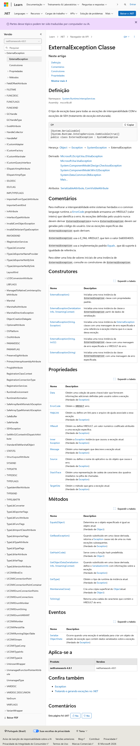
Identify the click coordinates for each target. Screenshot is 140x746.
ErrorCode (78, 211)
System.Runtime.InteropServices (78, 98)
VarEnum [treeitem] (11, 698)
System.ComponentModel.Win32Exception (85, 170)
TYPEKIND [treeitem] (12, 493)
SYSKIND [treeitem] (11, 463)
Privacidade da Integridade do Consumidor (24, 743)
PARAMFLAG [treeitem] (13, 349)
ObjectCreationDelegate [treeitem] (19, 318)
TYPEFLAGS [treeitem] (13, 481)
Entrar (133, 4)
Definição (56, 62)
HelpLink (54, 412)
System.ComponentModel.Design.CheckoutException (91, 165)
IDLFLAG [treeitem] (11, 187)
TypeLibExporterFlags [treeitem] (17, 511)
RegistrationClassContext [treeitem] (19, 373)
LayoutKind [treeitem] (12, 272)
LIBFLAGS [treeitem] (12, 284)
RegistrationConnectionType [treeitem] (21, 379)
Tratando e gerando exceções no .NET (76, 691)
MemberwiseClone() (60, 589)
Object (63, 147)
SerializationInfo (100, 565)
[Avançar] (117, 4)
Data (52, 392)
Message (54, 449)
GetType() (55, 579)
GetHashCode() (58, 552)
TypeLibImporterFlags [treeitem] (18, 536)
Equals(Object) (57, 522)
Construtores (58, 71)
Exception (77, 147)
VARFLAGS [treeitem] (12, 704)
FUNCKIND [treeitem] (12, 107)
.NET (62, 36)
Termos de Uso (60, 743)
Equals (111, 245)
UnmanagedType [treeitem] (15, 680)
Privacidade (109, 738)
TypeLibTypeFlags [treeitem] (15, 548)
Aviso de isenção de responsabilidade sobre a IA (27, 738)
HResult (54, 426)
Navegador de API (79, 36)
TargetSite (55, 485)
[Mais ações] (134, 37)
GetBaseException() (60, 535)
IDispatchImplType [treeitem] (16, 174)
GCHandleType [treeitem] (14, 119)
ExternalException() (59, 294)
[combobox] (23, 41)
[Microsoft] (6, 4)
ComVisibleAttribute (96, 188)
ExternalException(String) (62, 352)
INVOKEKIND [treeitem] (13, 235)
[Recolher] (40, 34)
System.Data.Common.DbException (80, 174)
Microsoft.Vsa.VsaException (76, 160)
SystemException (97, 147)
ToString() (55, 598)
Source (53, 459)
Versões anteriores (65, 738)
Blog (80, 738)
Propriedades (58, 75)
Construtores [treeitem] (16, 65)
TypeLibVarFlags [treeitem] (15, 560)
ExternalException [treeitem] (18, 59)
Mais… (64, 179)
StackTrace (55, 472)
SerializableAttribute (72, 188)
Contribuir (94, 738)
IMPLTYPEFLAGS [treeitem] (15, 193)
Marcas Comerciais (81, 743)
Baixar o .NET (127, 13)
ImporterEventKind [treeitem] (16, 205)
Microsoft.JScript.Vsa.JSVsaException (81, 156)
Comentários (57, 66)
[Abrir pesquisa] (125, 5)
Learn (52, 36)
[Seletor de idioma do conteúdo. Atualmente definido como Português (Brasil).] (15, 731)
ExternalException (125, 321)
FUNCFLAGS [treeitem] (13, 101)
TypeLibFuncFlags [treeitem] (16, 523)
